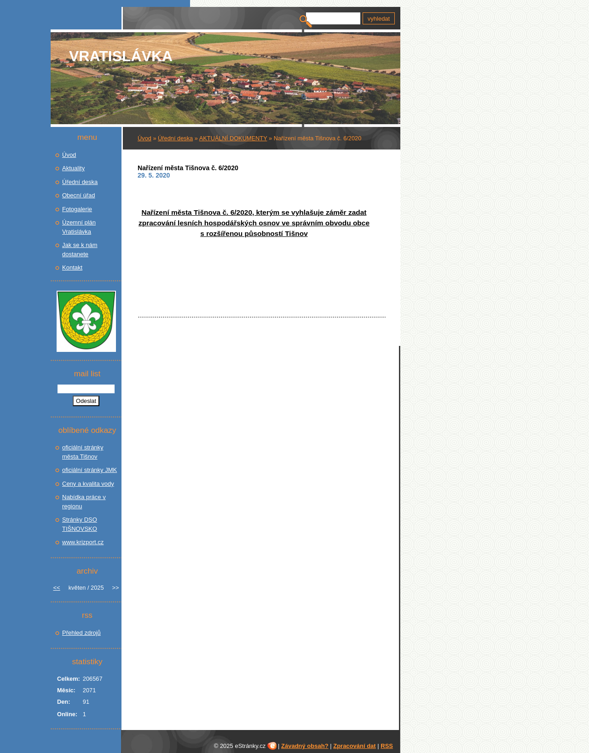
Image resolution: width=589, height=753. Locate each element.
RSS (387, 745)
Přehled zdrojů (81, 632)
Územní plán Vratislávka (79, 227)
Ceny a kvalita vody (88, 483)
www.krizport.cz (83, 542)
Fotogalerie (77, 209)
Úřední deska (175, 138)
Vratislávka (121, 56)
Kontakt (72, 267)
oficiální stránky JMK (89, 469)
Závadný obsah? (305, 745)
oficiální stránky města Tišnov (83, 452)
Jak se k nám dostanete (80, 249)
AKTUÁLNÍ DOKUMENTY (233, 138)
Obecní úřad (78, 195)
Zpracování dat (354, 745)
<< (56, 587)
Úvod (144, 138)
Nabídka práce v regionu (84, 502)
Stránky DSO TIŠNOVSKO (79, 524)
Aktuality (73, 168)
